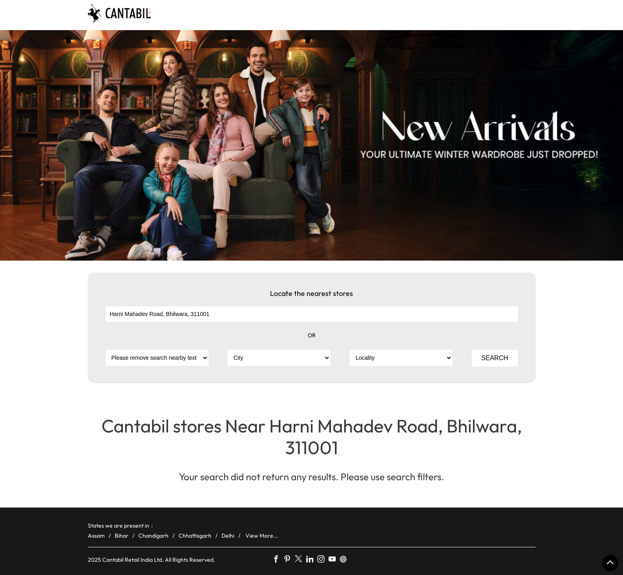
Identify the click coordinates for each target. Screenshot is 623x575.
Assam (96, 535)
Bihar (121, 535)
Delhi (227, 535)
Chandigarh (153, 535)
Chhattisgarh (195, 535)
